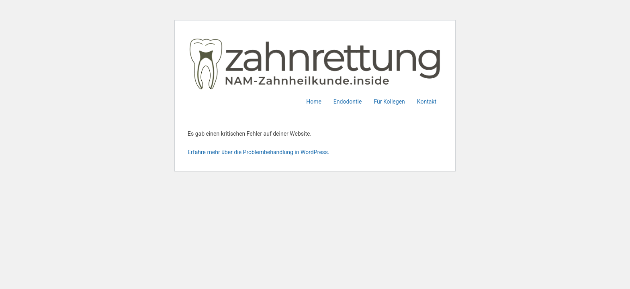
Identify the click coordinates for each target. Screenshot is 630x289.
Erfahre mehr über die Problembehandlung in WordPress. (258, 152)
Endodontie (347, 101)
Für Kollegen (389, 101)
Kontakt (426, 101)
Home (313, 101)
